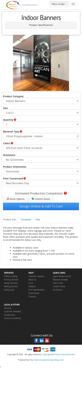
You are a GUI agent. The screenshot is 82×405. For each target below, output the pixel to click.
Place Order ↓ (59, 4)
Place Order (58, 283)
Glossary (32, 286)
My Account (57, 289)
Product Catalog (10, 276)
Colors (8, 143)
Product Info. (9, 219)
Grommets (9, 154)
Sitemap (7, 308)
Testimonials (33, 293)
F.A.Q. (30, 283)
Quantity (9, 119)
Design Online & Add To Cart (41, 206)
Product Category (13, 96)
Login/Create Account (62, 276)
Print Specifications (36, 289)
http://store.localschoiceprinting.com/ (47, 360)
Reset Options (16, 198)
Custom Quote (41, 198)
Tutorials (32, 296)
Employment (9, 314)
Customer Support (36, 276)
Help (37, 219)
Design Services (11, 283)
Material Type (12, 131)
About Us (32, 279)
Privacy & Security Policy (64, 354)
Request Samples (60, 279)
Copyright (46, 354)
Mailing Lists (9, 289)
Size (5, 108)
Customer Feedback (12, 311)
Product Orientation (14, 166)
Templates (25, 219)
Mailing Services (11, 286)
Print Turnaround (14, 178)
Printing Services (11, 279)
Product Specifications (41, 25)
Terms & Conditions (12, 318)
